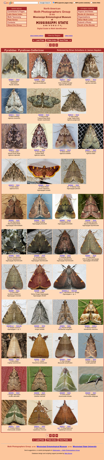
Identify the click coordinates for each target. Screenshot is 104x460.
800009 (87, 393)
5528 (69, 220)
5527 (43, 220)
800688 (11, 291)
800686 (87, 220)
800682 (70, 185)
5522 (18, 185)
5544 (43, 393)
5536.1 (94, 326)
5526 (18, 220)
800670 (62, 79)
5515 (47, 115)
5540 (69, 359)
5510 (18, 79)
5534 (43, 326)
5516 (77, 115)
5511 (43, 79)
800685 (62, 220)
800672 (11, 115)
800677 (87, 150)
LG (59, 428)
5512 (69, 79)
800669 (36, 79)
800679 (11, 185)
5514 (18, 115)
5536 (69, 326)
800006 (36, 393)
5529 (94, 220)
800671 (87, 79)
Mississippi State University (85, 447)
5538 (43, 359)
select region (69, 35)
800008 (62, 393)
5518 (43, 150)
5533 (43, 291)
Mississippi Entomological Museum (52, 447)
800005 (11, 393)
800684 (36, 220)
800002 (36, 359)
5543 (18, 393)
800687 (87, 255)
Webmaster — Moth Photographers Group (66, 450)
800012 (36, 426)
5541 (94, 359)
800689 (36, 291)
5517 (18, 150)
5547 (94, 393)
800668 (40, 115)
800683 (11, 220)
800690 (36, 326)
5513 (94, 79)
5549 (18, 426)
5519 (69, 150)
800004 (87, 359)
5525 (77, 185)
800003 (62, 359)
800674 (11, 150)
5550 (43, 426)
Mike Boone (68, 453)
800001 (11, 359)
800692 (87, 326)
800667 (11, 79)
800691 (62, 326)
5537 (18, 359)
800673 (70, 115)
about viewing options (36, 35)
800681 (40, 185)
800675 (36, 150)
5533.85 (74, 291)
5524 (47, 185)
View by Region (54, 35)
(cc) (61, 292)
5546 (69, 393)
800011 (11, 426)
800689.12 (10, 326)
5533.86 (19, 326)
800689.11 (65, 291)
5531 (18, 291)
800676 (62, 150)
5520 (94, 150)
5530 (94, 255)
